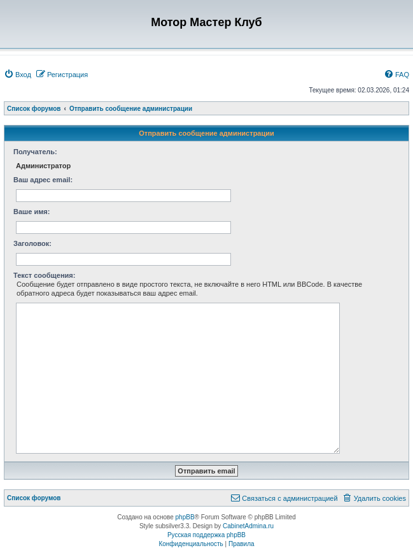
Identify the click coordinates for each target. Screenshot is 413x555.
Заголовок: (32, 243)
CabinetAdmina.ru (248, 526)
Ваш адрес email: (43, 180)
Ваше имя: (31, 211)
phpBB (185, 517)
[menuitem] (17, 74)
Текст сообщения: (44, 275)
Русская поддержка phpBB (206, 534)
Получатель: (35, 151)
